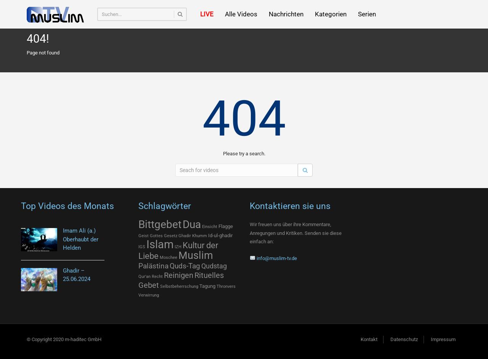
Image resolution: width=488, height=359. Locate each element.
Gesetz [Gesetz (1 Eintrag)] (170, 235)
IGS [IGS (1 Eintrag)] (141, 246)
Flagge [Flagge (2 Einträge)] (225, 226)
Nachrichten (286, 14)
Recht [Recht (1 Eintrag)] (157, 276)
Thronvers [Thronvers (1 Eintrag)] (226, 286)
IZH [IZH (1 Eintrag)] (178, 246)
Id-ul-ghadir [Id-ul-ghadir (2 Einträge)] (220, 235)
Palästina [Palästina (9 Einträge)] (153, 266)
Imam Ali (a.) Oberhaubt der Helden (80, 239)
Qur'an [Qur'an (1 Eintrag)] (144, 276)
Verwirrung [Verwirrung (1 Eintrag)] (148, 295)
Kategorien (331, 14)
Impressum (443, 339)
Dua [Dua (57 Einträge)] (192, 224)
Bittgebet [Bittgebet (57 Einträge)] (159, 224)
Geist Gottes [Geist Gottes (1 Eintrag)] (150, 235)
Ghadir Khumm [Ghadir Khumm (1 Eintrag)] (192, 235)
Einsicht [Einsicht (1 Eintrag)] (209, 226)
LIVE (207, 14)
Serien (367, 14)
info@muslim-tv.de (277, 258)
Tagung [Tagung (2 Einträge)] (207, 286)
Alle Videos (241, 14)
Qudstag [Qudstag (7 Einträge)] (214, 266)
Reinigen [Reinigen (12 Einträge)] (178, 275)
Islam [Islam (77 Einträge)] (159, 244)
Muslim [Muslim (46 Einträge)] (195, 255)
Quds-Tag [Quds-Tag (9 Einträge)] (185, 266)
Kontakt (369, 339)
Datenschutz (404, 339)
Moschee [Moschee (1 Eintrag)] (168, 257)
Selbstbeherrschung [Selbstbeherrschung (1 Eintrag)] (179, 286)
